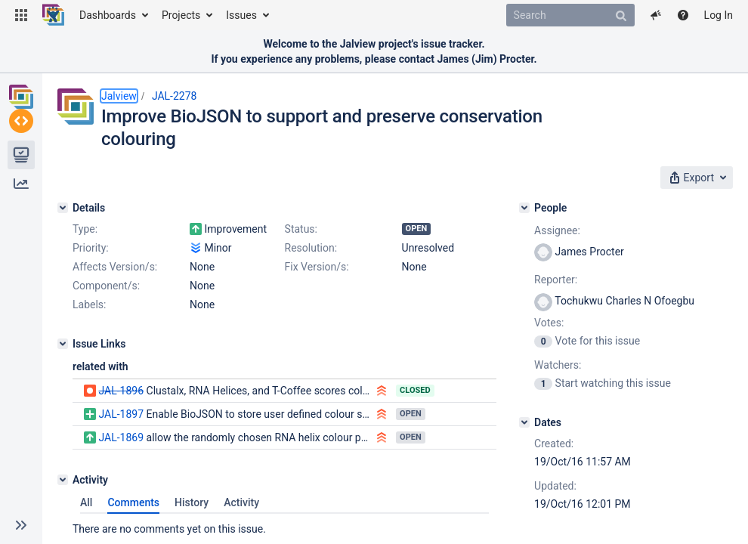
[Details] (62, 207)
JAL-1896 (121, 391)
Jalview (119, 96)
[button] (21, 15)
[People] (524, 207)
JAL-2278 (174, 96)
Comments (133, 502)
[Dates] (524, 422)
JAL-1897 (121, 414)
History (192, 502)
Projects (181, 15)
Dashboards (107, 15)
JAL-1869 (121, 437)
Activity (241, 502)
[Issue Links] (62, 343)
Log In (718, 15)
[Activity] (62, 479)
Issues (241, 15)
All (86, 502)
